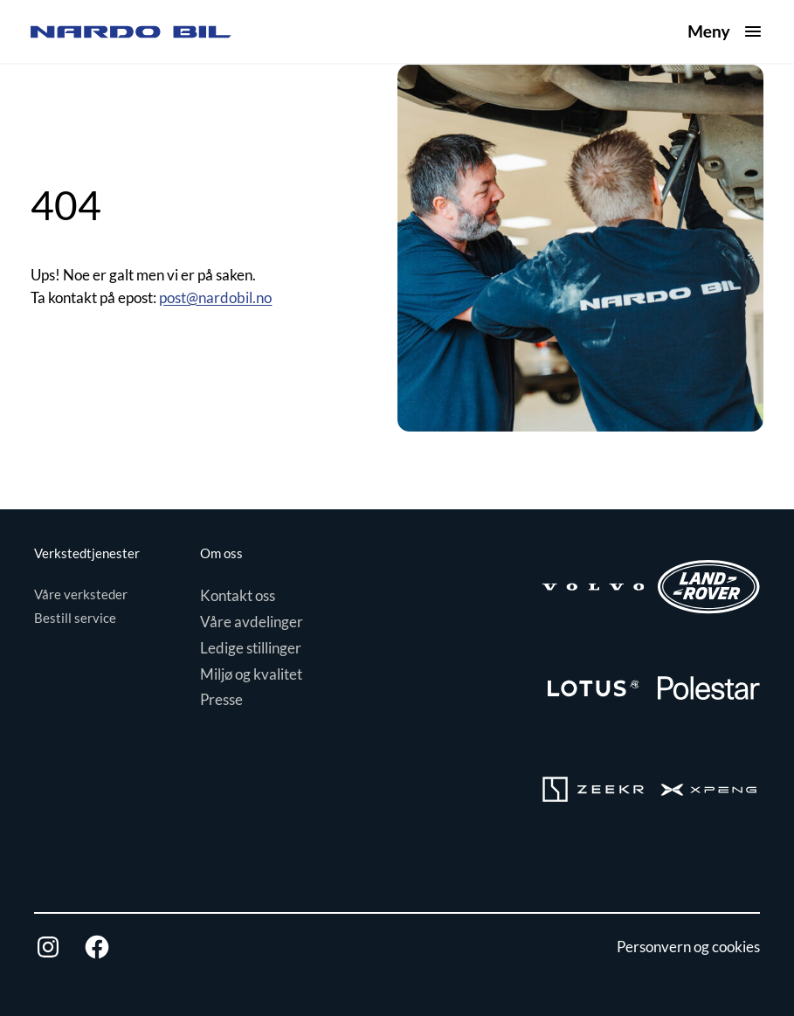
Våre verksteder (81, 594)
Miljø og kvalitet (251, 674)
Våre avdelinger (251, 621)
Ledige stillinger (250, 648)
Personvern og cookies (688, 946)
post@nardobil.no (215, 297)
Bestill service (75, 617)
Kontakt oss (237, 595)
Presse (221, 699)
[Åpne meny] (725, 32)
